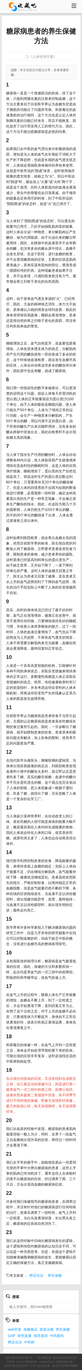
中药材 (29, 1342)
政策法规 (47, 1329)
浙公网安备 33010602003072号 (57, 1357)
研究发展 (24, 1336)
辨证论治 (36, 1275)
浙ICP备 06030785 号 (19, 1357)
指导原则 (41, 1336)
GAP (11, 1336)
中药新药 (57, 1336)
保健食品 (30, 1329)
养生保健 (55, 1275)
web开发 (14, 1329)
